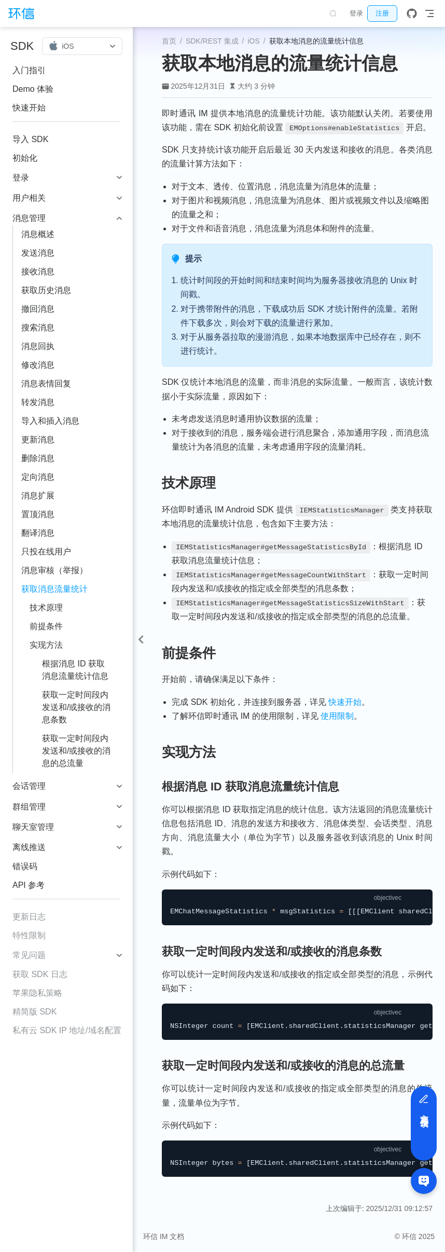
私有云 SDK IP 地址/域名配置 (66, 1030)
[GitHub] (412, 13)
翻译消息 (37, 532)
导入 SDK (30, 139)
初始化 (24, 158)
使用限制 (337, 716)
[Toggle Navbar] (429, 13)
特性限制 (29, 935)
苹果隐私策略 (37, 993)
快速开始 (29, 107)
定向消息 (37, 476)
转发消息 (37, 402)
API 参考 (28, 885)
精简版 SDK (34, 1011)
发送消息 (37, 252)
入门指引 (29, 70)
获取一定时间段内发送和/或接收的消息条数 (76, 707)
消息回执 (37, 346)
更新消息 (37, 439)
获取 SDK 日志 (39, 974)
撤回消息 (37, 308)
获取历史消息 (46, 290)
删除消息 (37, 458)
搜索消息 (37, 327)
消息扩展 (37, 495)
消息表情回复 (46, 383)
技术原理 (46, 607)
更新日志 (29, 916)
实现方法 (46, 645)
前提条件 (46, 626)
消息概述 (37, 234)
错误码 (24, 866)
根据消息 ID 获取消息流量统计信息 (75, 669)
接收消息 (37, 271)
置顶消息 (37, 514)
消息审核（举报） (54, 570)
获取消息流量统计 (54, 589)
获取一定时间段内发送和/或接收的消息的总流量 (76, 751)
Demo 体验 (32, 89)
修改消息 (37, 364)
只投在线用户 (46, 551)
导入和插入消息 (50, 420)
